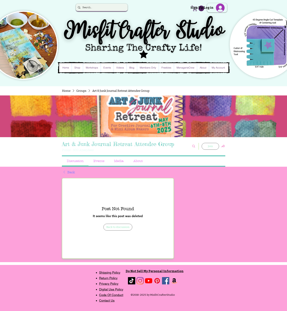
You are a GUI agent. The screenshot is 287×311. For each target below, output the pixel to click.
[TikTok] (131, 280)
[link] (75, 161)
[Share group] (223, 146)
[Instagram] (140, 280)
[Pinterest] (157, 280)
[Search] (194, 146)
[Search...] (101, 7)
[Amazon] (174, 280)
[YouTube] (148, 280)
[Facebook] (165, 280)
